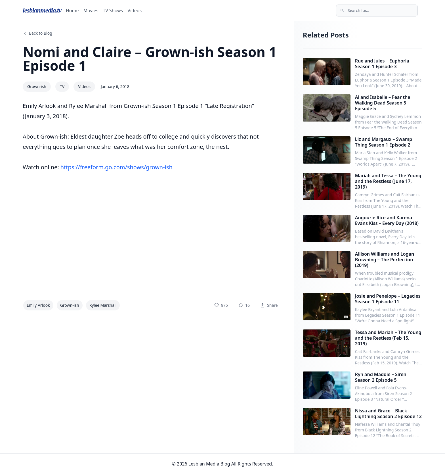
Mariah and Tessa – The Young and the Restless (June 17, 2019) (388, 181)
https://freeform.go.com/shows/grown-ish (116, 167)
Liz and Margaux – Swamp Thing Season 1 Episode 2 (383, 142)
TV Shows (113, 10)
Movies (90, 10)
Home (72, 10)
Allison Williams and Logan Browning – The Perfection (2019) (384, 259)
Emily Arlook (38, 305)
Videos (134, 10)
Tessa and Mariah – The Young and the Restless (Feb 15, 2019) (388, 337)
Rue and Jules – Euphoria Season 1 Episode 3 (382, 63)
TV (62, 86)
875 (221, 305)
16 (244, 305)
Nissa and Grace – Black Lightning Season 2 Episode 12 (388, 413)
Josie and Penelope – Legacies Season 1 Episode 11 (388, 298)
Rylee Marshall (103, 305)
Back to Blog (37, 33)
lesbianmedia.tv (42, 10)
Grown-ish (36, 86)
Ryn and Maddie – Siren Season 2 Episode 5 (380, 377)
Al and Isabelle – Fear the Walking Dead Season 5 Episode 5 (382, 102)
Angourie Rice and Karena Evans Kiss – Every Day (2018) (387, 220)
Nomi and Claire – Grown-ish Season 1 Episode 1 (150, 59)
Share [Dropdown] (269, 305)
